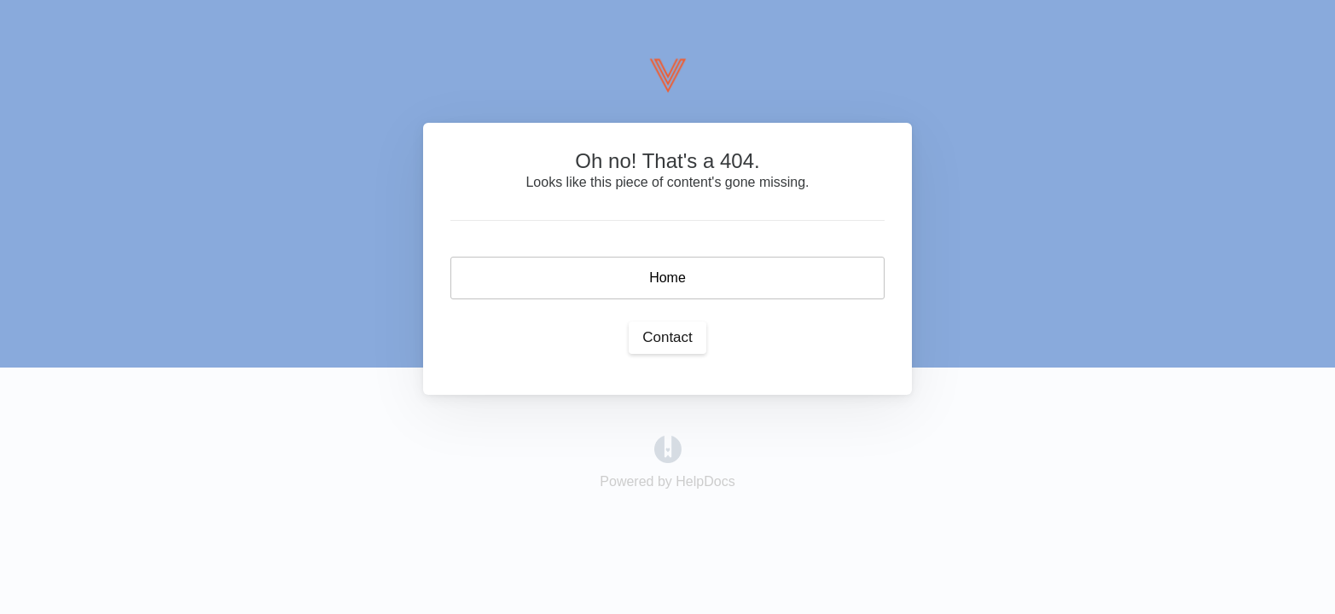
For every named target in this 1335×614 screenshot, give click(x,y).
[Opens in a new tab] (668, 448)
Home (667, 277)
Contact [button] (667, 337)
